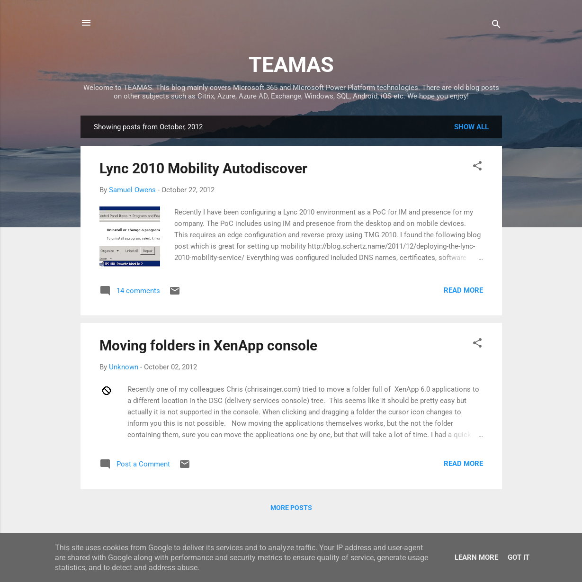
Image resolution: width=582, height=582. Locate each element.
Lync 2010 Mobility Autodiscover (203, 168)
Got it (518, 557)
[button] (477, 167)
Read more (463, 290)
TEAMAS (291, 64)
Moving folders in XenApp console (208, 345)
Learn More (476, 557)
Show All (471, 127)
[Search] (496, 25)
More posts (291, 507)
